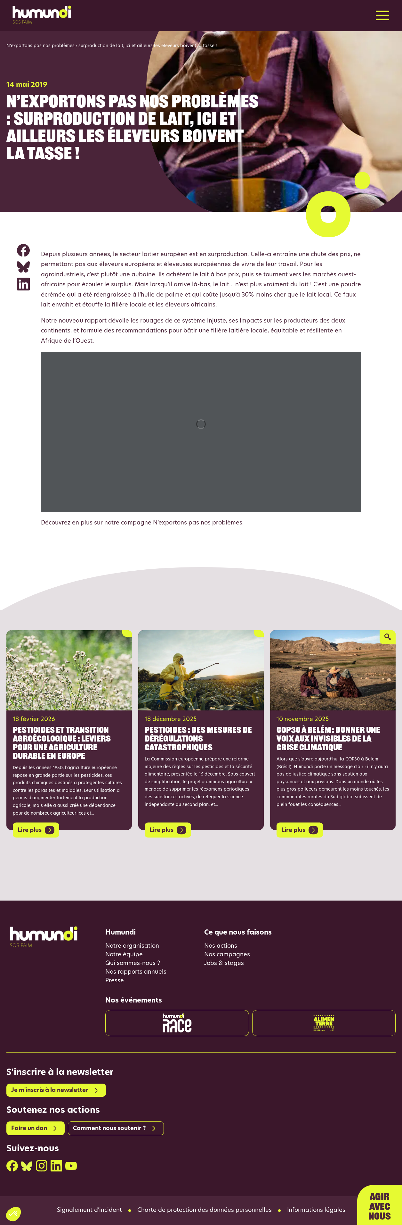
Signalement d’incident (89, 1210)
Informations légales (316, 1210)
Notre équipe (124, 955)
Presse (114, 981)
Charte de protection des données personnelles (204, 1210)
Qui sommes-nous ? (132, 964)
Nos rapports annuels (135, 972)
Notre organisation (132, 946)
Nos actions (220, 946)
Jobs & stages (224, 964)
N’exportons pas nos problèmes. (198, 523)
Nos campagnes (227, 955)
